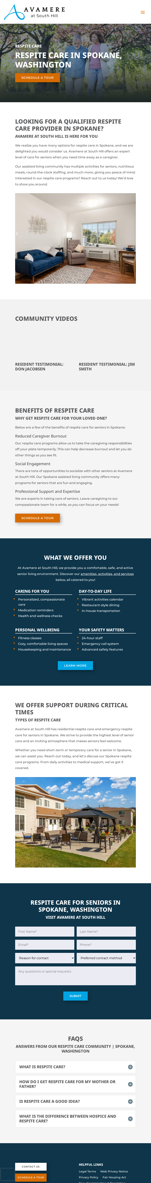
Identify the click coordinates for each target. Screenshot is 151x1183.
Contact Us (31, 1166)
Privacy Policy (88, 1177)
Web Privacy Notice (114, 1171)
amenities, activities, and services (107, 574)
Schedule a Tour (37, 77)
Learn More (75, 665)
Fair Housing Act (114, 1177)
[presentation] (8, 1174)
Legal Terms (87, 1171)
